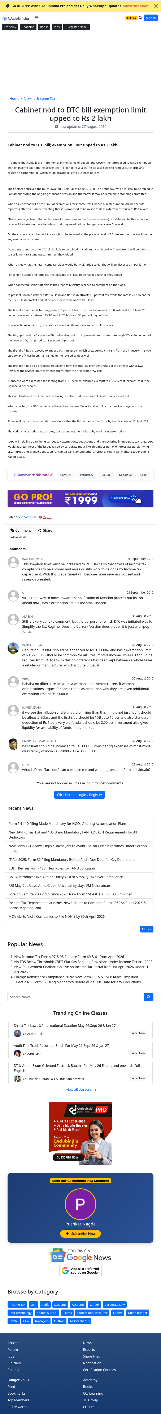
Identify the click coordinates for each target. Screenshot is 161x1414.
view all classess (81, 1089)
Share (44, 530)
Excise (13, 1321)
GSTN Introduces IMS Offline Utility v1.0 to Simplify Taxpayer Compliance (66, 877)
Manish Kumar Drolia (39, 741)
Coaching (28, 27)
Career (94, 1305)
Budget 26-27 (18, 1380)
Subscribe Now (80, 1233)
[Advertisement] (80, 63)
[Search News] (75, 997)
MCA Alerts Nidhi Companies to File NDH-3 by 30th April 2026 (57, 916)
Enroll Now (137, 1033)
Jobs (57, 27)
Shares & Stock (47, 1313)
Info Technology (20, 1313)
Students (60, 1305)
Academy (10, 27)
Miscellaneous (80, 1321)
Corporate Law (115, 1305)
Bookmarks (16, 1393)
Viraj (26, 679)
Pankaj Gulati (32, 645)
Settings (14, 1369)
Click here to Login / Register (79, 794)
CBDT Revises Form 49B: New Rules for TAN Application (52, 868)
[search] (148, 997)
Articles (13, 1342)
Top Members (18, 1400)
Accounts (78, 1305)
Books (44, 27)
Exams (67, 1313)
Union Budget (137, 1313)
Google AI (125, 475)
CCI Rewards (17, 1407)
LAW (26, 1321)
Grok (143, 475)
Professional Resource (92, 1313)
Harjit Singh (32, 707)
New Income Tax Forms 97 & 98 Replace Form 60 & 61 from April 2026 (69, 956)
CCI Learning (93, 1393)
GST (33, 1305)
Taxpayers (42, 1321)
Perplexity (86, 475)
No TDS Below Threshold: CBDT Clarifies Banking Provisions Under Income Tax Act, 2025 (83, 961)
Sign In (151, 18)
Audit (45, 1305)
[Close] (156, 6)
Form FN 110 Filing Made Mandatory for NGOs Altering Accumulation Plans (68, 823)
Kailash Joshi (32, 559)
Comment (20, 530)
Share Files (91, 1356)
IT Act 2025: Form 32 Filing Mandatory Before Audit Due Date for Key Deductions (72, 859)
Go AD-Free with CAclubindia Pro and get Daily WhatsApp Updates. (77, 6)
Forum (13, 1349)
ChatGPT (65, 475)
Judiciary (14, 1363)
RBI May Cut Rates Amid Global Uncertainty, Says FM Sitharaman (59, 885)
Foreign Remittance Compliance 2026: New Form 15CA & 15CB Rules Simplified (70, 894)
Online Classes (80, 1013)
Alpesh (27, 616)
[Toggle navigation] (36, 17)
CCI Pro (89, 1407)
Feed (11, 1386)
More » (147, 929)
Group (90, 1400)
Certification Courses (99, 1369)
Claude (106, 475)
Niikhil (27, 765)
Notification (92, 1363)
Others (117, 1313)
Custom (59, 1321)
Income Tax (28, 517)
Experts (89, 1349)
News (87, 1342)
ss (23, 593)
